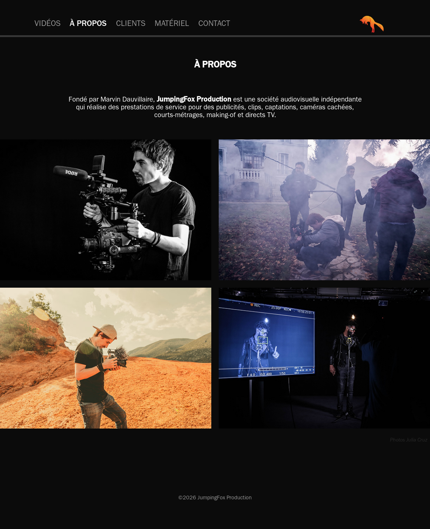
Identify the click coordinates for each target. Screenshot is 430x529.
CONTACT (214, 23)
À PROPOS (88, 23)
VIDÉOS (47, 23)
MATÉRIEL (172, 23)
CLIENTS (131, 23)
